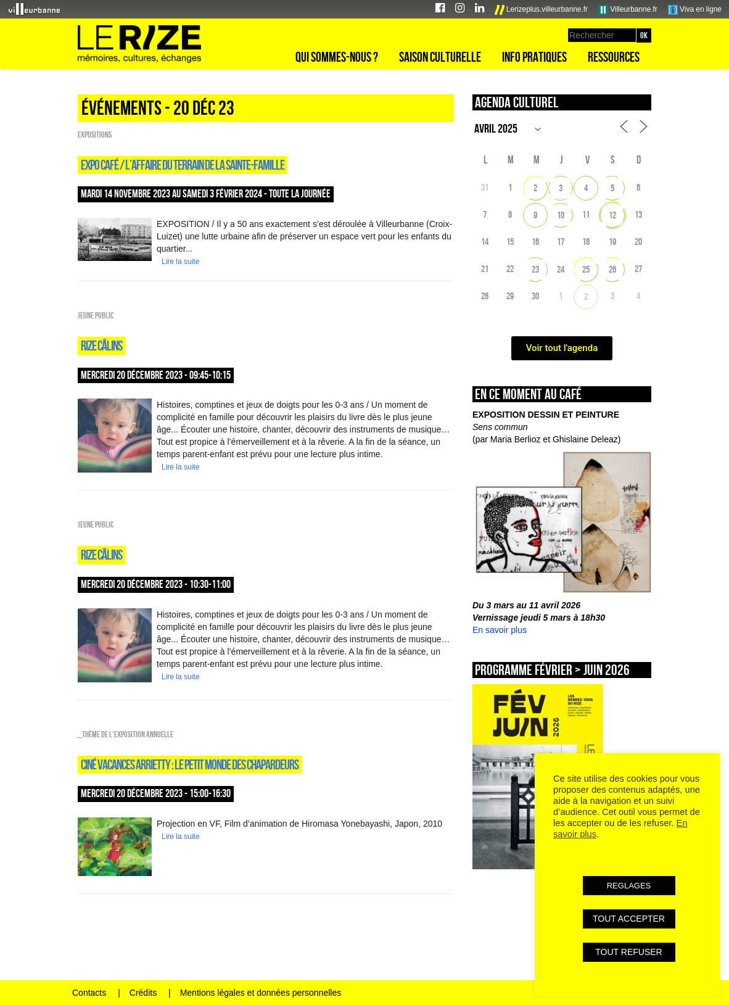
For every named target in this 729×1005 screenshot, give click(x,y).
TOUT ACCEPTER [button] (629, 919)
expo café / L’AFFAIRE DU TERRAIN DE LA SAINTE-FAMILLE (182, 164)
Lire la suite (180, 261)
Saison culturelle (440, 56)
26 (612, 269)
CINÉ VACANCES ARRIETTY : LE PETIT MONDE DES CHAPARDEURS (190, 764)
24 (560, 269)
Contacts (89, 993)
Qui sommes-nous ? (336, 56)
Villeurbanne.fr (627, 10)
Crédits (143, 993)
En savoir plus (499, 630)
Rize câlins (101, 345)
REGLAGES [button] (629, 885)
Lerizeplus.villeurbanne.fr (541, 10)
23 (535, 269)
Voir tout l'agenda (562, 348)
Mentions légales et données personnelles (261, 993)
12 (612, 215)
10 (560, 215)
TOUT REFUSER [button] (628, 952)
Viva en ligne (695, 10)
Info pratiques (534, 56)
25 (586, 269)
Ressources (614, 56)
